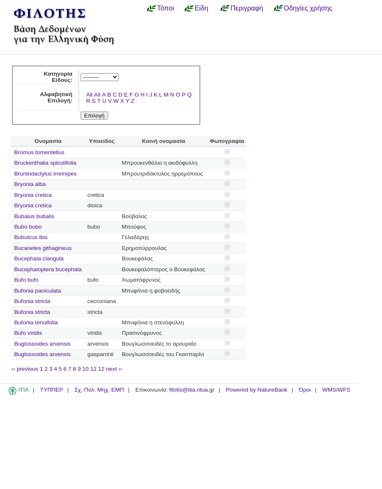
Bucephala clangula (39, 258)
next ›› (114, 369)
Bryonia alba (30, 184)
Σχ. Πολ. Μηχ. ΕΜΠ (99, 390)
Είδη (201, 8)
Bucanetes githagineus (43, 248)
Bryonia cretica (33, 195)
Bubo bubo (28, 227)
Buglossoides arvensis (42, 344)
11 (93, 369)
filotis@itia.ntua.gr (191, 390)
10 (85, 369)
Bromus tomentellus (39, 152)
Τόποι (165, 8)
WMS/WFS (336, 390)
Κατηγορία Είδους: (58, 77)
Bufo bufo (26, 280)
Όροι (305, 390)
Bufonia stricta (32, 301)
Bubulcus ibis (31, 237)
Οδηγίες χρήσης (308, 8)
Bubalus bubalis (34, 216)
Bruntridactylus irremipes (45, 174)
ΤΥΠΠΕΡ (51, 390)
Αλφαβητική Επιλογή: (56, 97)
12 (101, 369)
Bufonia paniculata (37, 291)
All (89, 95)
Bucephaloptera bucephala (48, 269)
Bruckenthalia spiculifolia (45, 163)
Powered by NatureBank (256, 390)
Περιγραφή (246, 8)
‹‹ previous (24, 369)
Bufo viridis (28, 333)
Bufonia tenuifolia (36, 322)
